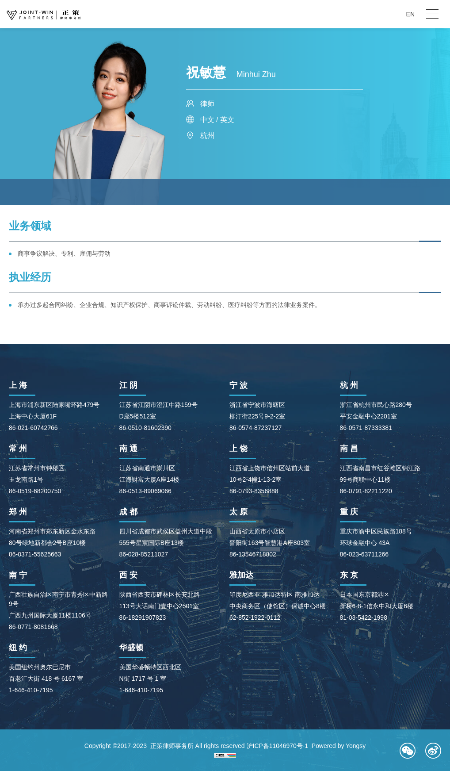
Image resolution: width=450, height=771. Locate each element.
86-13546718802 (252, 554)
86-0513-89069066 (145, 491)
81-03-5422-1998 (363, 617)
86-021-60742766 (33, 427)
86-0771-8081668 (33, 626)
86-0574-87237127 (255, 427)
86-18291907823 (142, 617)
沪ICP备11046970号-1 (277, 745)
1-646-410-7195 (31, 690)
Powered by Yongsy (339, 745)
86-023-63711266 (364, 554)
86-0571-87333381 (366, 427)
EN (410, 14)
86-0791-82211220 (366, 491)
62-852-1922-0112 (254, 617)
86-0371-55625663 (35, 554)
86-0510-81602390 (145, 427)
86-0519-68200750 (35, 491)
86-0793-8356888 (253, 491)
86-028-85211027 (143, 554)
